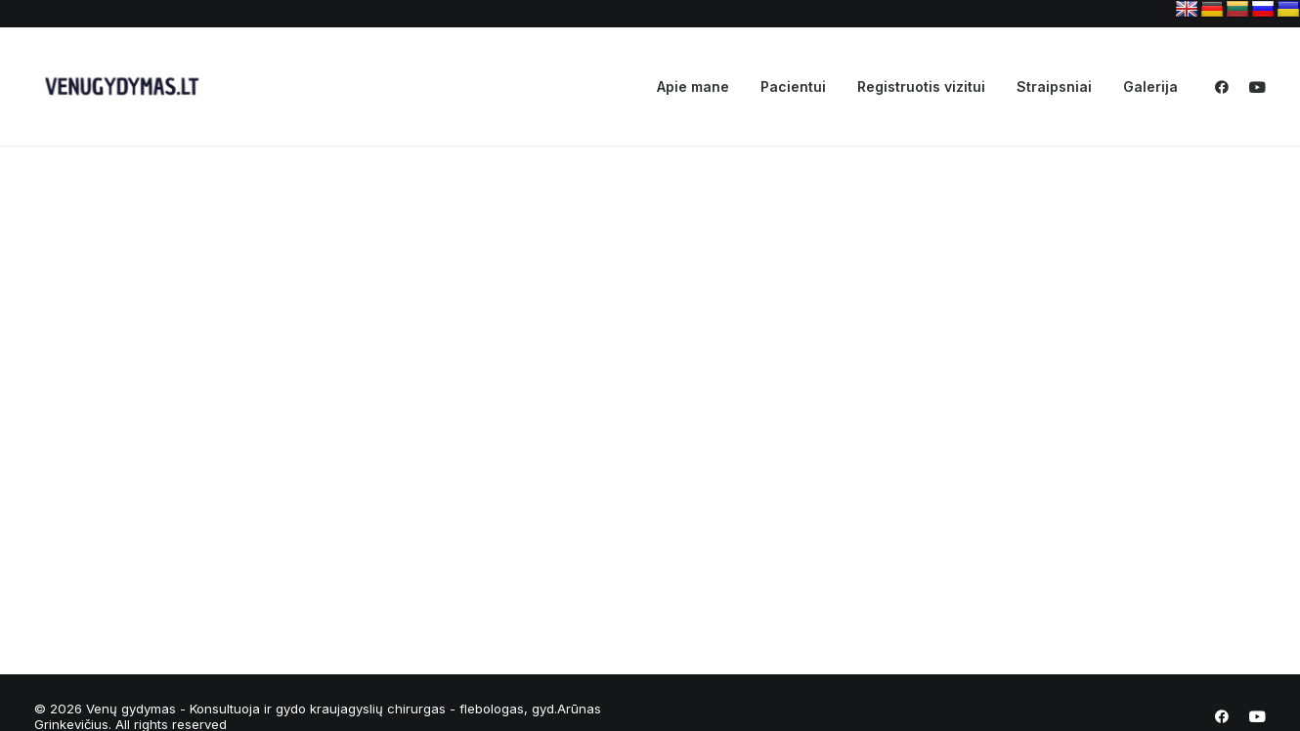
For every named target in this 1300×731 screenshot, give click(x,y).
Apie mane (693, 86)
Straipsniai (1054, 86)
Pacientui (793, 86)
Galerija (1150, 86)
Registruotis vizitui (921, 86)
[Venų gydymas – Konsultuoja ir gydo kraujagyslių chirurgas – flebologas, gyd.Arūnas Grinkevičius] (117, 87)
